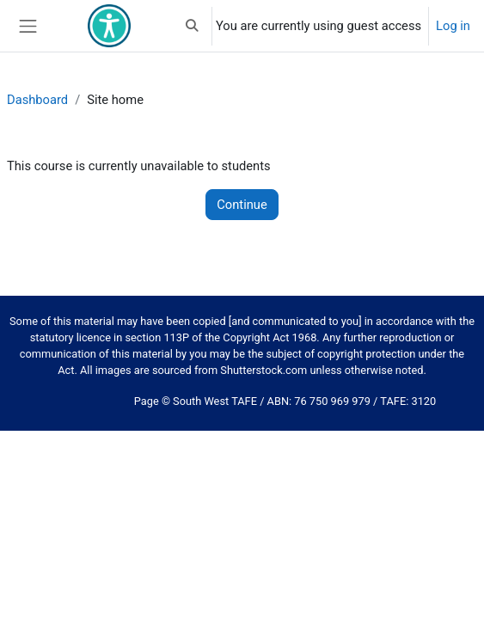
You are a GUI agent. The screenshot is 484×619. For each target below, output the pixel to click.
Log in (453, 26)
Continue (242, 204)
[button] (192, 26)
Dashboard (37, 99)
